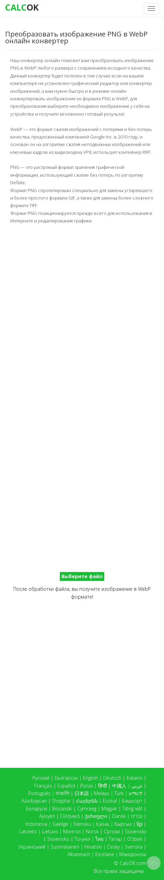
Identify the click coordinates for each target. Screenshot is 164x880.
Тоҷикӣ (82, 839)
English (90, 778)
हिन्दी (102, 785)
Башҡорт (132, 800)
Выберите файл (82, 576)
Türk (119, 793)
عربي (137, 785)
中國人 (119, 785)
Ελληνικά (70, 816)
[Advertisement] (82, 310)
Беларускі (36, 808)
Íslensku (82, 824)
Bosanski (62, 808)
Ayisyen (47, 816)
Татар (115, 839)
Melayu (101, 793)
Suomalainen (65, 847)
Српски (112, 831)
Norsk (92, 831)
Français (43, 785)
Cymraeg (86, 808)
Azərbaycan (34, 800)
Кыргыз (123, 824)
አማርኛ (135, 793)
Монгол (72, 831)
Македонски (132, 854)
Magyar (109, 808)
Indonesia (36, 824)
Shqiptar (61, 800)
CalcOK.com (133, 863)
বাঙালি (62, 793)
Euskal (110, 800)
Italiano (134, 778)
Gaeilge (60, 824)
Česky (113, 847)
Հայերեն (87, 800)
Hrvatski (93, 847)
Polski (86, 785)
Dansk (119, 816)
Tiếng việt (132, 808)
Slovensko (58, 839)
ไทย (99, 839)
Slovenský (135, 831)
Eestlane (104, 854)
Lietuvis (50, 831)
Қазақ (102, 824)
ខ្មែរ (139, 824)
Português (39, 793)
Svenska (133, 847)
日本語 (81, 793)
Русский (41, 778)
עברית (136, 816)
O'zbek (134, 839)
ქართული (96, 816)
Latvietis (28, 831)
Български (66, 778)
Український (31, 847)
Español (66, 785)
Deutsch (112, 778)
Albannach (78, 854)
